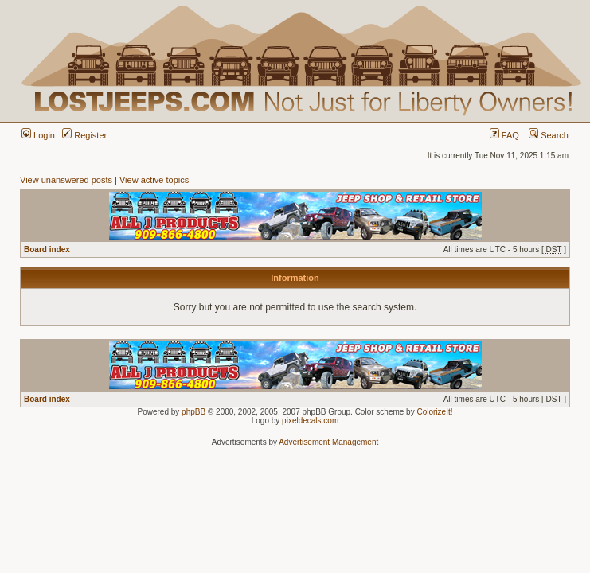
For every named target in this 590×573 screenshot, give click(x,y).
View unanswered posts (66, 180)
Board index (47, 249)
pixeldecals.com (310, 420)
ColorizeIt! (434, 411)
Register (84, 135)
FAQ (504, 135)
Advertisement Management (328, 442)
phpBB (193, 411)
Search (549, 135)
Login (38, 135)
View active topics (154, 180)
